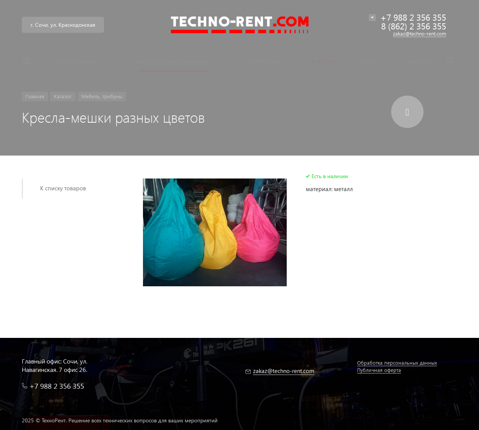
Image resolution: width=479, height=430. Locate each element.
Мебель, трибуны (101, 96)
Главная (35, 96)
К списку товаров (63, 188)
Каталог (63, 96)
